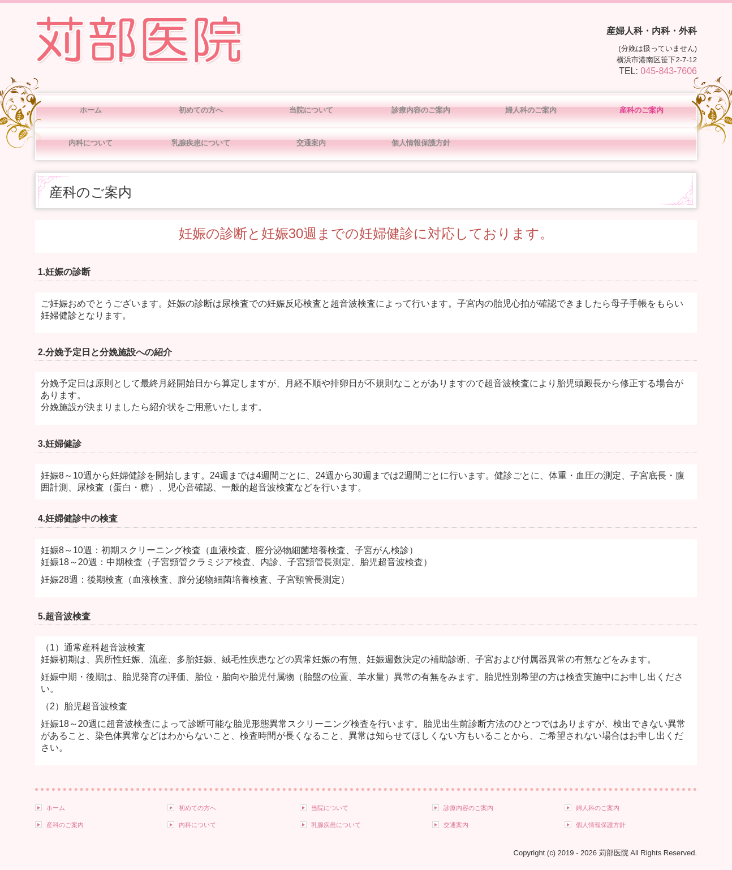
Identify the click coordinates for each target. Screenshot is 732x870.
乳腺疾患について (200, 143)
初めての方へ (201, 110)
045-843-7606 (668, 71)
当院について (311, 110)
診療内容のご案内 (420, 110)
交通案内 (311, 143)
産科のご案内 (641, 110)
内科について (90, 143)
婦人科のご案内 (531, 110)
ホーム (91, 110)
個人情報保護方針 (420, 143)
